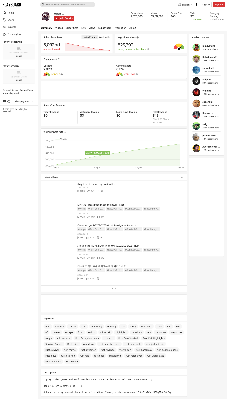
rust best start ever (109, 344)
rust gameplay (144, 349)
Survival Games (53, 344)
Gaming (214, 16)
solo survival (63, 338)
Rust (47, 326)
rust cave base (53, 361)
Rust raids (72, 344)
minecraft (105, 332)
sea (178, 326)
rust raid (84, 355)
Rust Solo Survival (128, 338)
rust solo (108, 338)
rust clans (88, 344)
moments (146, 326)
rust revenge (108, 349)
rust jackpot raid (155, 344)
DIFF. (12, 109)
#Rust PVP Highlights (115, 208)
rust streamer (88, 349)
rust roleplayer (134, 355)
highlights (121, 332)
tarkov (91, 332)
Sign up (219, 4)
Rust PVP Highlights (154, 338)
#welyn (82, 208)
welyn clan (125, 349)
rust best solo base (167, 349)
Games (72, 326)
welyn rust (176, 332)
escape (69, 332)
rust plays (50, 355)
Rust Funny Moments (87, 338)
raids (159, 326)
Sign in (206, 4)
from (80, 332)
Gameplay (96, 326)
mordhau (137, 332)
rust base (99, 355)
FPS (149, 332)
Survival (59, 326)
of (46, 332)
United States (217, 19)
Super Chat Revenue (54, 105)
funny (133, 326)
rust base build (133, 344)
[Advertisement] (114, 90)
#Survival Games (133, 208)
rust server (72, 361)
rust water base (155, 355)
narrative (161, 332)
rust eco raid (68, 355)
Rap (123, 326)
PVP (169, 326)
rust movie (70, 349)
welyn (48, 338)
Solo (83, 326)
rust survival (52, 349)
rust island (115, 355)
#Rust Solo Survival (96, 208)
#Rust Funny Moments (152, 208)
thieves (56, 332)
